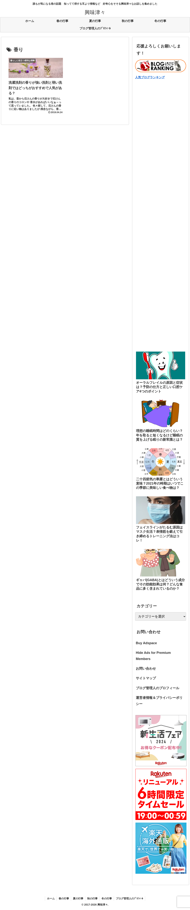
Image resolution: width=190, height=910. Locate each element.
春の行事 (64, 898)
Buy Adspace (146, 643)
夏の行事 (78, 898)
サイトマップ (146, 678)
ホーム (51, 898)
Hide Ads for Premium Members (153, 656)
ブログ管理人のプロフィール (157, 688)
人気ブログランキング (150, 77)
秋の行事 (92, 898)
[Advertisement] (160, 121)
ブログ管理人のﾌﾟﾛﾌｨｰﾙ (129, 898)
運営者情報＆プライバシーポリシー (159, 701)
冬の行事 (106, 898)
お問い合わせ (146, 668)
